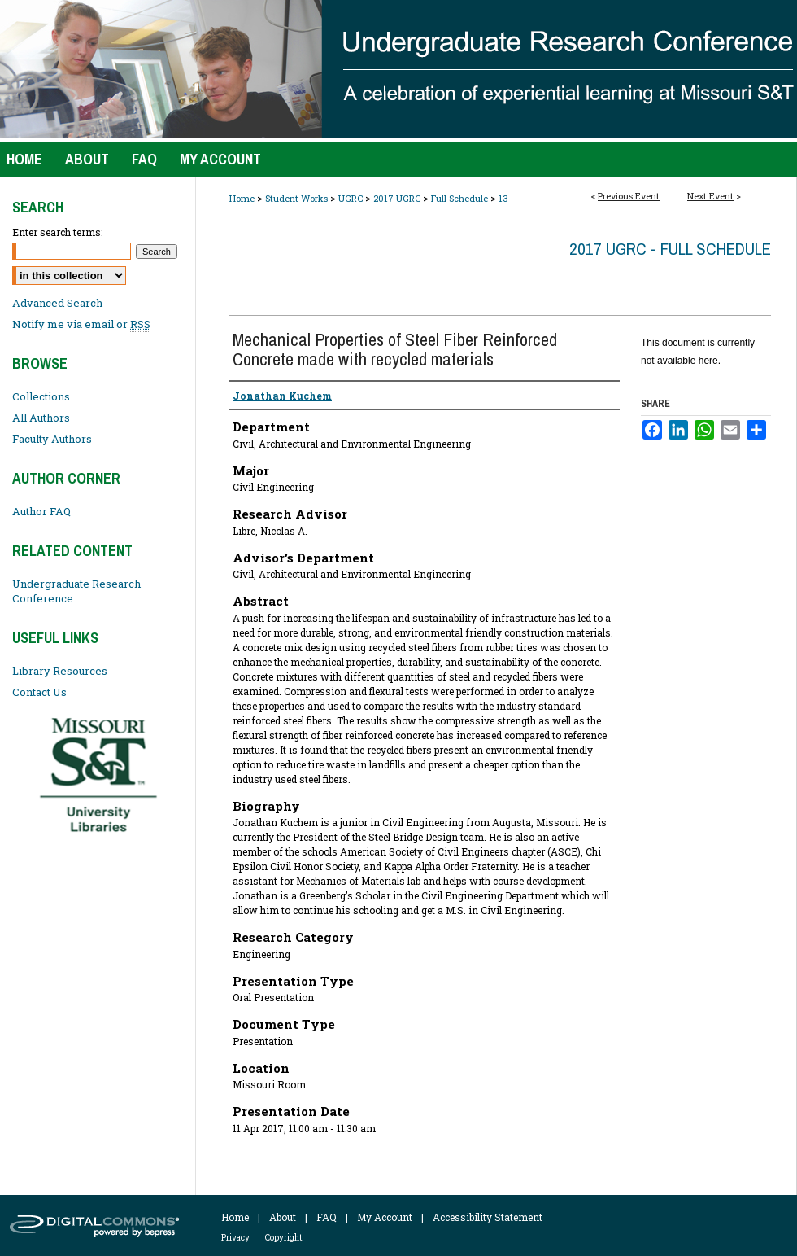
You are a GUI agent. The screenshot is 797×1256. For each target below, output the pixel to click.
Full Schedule (460, 198)
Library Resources (59, 670)
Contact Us (39, 692)
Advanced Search (57, 302)
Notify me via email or (81, 324)
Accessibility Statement (487, 1216)
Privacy (235, 1237)
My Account (384, 1216)
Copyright (284, 1237)
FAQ (326, 1216)
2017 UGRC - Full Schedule (670, 248)
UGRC (351, 198)
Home (242, 198)
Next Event (710, 196)
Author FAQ (41, 511)
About (282, 1216)
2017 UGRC (398, 198)
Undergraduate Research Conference (76, 591)
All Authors (41, 417)
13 (503, 198)
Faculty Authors (52, 438)
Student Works (297, 198)
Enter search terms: (57, 232)
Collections (41, 396)
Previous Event (629, 196)
